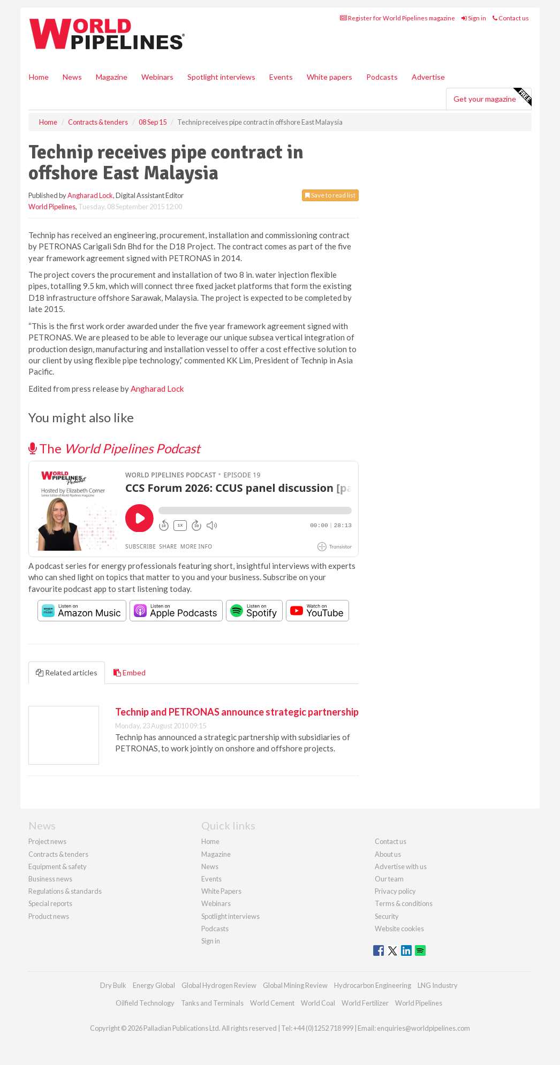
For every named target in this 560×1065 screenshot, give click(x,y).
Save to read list (330, 195)
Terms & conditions (404, 903)
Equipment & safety (57, 866)
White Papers (221, 891)
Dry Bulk (113, 985)
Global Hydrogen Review (218, 985)
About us (388, 854)
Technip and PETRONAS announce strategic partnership (237, 712)
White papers (329, 76)
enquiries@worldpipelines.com (423, 1028)
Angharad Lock (90, 195)
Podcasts (382, 76)
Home (39, 76)
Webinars (157, 76)
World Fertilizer (365, 1003)
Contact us (511, 17)
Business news (50, 878)
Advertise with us (401, 866)
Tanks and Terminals (212, 1003)
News (209, 866)
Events (281, 76)
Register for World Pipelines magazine (397, 17)
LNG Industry (438, 985)
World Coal (318, 1003)
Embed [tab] (129, 672)
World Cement (272, 1003)
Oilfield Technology (145, 1003)
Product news (48, 916)
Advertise (428, 76)
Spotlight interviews (221, 76)
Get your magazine (492, 97)
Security (387, 916)
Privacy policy (395, 891)
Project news (47, 841)
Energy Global (154, 985)
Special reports (50, 903)
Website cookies (399, 928)
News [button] (72, 76)
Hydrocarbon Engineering (372, 985)
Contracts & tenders (58, 854)
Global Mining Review (295, 985)
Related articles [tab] (66, 672)
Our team (389, 878)
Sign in (473, 17)
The (114, 448)
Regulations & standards (65, 891)
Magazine (111, 76)
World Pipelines (51, 206)
